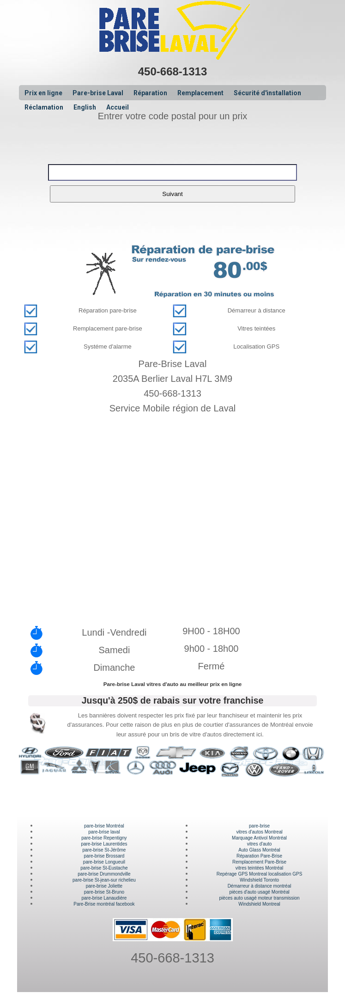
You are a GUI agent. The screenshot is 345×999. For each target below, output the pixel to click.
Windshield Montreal (259, 904)
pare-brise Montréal (104, 825)
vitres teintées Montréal (259, 867)
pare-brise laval (104, 831)
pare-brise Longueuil (104, 861)
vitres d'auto (259, 843)
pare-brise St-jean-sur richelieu (104, 880)
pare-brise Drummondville (104, 873)
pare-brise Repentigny (104, 837)
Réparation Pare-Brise (259, 855)
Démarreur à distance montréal (259, 886)
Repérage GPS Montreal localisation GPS (260, 873)
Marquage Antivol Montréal (259, 837)
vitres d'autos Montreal (259, 831)
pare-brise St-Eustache (103, 867)
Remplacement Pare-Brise (259, 861)
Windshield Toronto (259, 880)
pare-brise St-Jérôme (104, 849)
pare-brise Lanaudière (104, 898)
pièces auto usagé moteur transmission (259, 898)
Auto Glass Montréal (259, 849)
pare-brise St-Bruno (104, 892)
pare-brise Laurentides (104, 843)
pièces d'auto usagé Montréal (259, 892)
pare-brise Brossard (104, 855)
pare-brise (259, 825)
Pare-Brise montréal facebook (103, 904)
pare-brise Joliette (104, 886)
